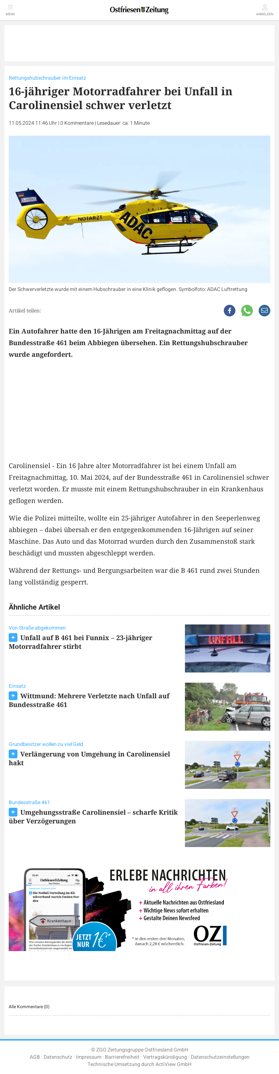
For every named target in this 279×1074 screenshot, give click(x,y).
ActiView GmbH (173, 1064)
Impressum (88, 1057)
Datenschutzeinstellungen (220, 1057)
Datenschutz (58, 1057)
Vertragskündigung (165, 1057)
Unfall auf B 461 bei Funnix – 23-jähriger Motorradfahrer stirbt (80, 642)
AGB (35, 1057)
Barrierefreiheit (122, 1057)
